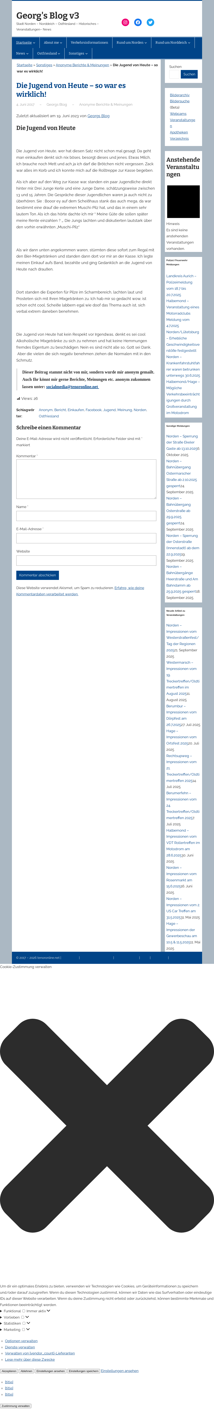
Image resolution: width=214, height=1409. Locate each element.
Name (22, 507)
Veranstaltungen (127, 958)
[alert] (183, 216)
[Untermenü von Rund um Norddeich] (189, 42)
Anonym (46, 410)
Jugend (109, 410)
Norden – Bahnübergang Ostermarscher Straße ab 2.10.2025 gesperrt (181, 473)
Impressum (70, 958)
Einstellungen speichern (84, 1371)
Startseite (24, 65)
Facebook (94, 410)
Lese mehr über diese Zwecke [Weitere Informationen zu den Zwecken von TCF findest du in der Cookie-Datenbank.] (30, 1359)
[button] (107, 1126)
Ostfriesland (49, 416)
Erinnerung (159, 958)
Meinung (124, 410)
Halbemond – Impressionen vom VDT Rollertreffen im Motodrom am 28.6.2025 (183, 842)
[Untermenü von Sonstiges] (86, 53)
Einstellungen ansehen (51, 1371)
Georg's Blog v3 (47, 15)
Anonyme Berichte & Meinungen (82, 65)
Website (23, 551)
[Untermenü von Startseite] (34, 42)
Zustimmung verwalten (16, 1406)
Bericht (60, 410)
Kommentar (27, 456)
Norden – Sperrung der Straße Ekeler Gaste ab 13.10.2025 (182, 442)
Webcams (178, 114)
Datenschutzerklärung (96, 958)
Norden (140, 410)
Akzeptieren (9, 1371)
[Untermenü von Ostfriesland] (59, 53)
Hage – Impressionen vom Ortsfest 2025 (181, 737)
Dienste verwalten (20, 1347)
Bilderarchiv (180, 95)
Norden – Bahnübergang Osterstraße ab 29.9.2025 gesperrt (178, 510)
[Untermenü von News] (27, 53)
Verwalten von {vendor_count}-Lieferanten (40, 1353)
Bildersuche (180, 101)
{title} (9, 1382)
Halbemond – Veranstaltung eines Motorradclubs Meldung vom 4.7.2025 (182, 313)
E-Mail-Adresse (29, 529)
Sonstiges (44, 65)
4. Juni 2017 (25, 104)
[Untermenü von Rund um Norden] (145, 42)
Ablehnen (26, 1371)
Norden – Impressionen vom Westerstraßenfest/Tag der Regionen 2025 (182, 637)
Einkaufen (76, 410)
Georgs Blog (99, 116)
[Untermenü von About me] (61, 42)
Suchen (175, 67)
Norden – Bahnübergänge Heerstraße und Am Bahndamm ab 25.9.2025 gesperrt (182, 578)
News (145, 958)
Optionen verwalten (21, 1341)
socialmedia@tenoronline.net (72, 386)
